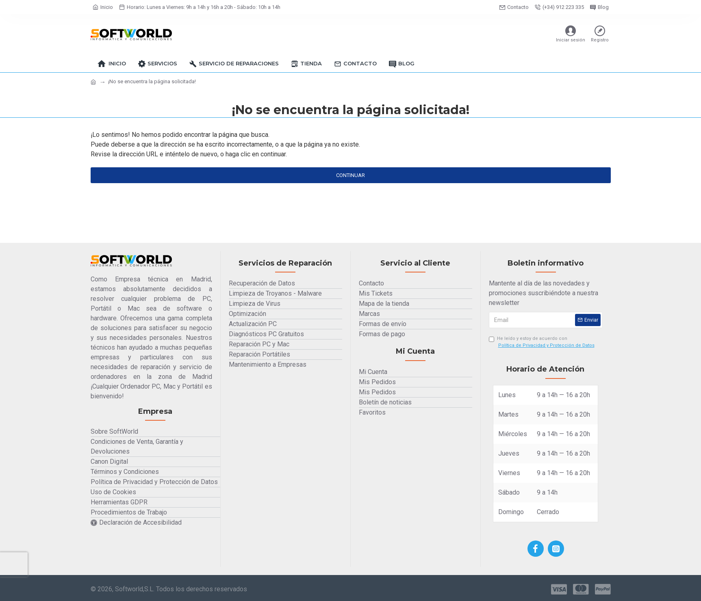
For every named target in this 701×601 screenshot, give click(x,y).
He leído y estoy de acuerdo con (542, 342)
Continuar (350, 175)
